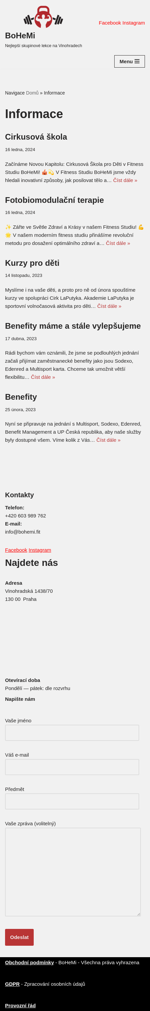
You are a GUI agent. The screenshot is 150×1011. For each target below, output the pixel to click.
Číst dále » (125, 180)
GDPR (12, 984)
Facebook (110, 23)
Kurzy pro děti (32, 262)
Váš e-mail (72, 761)
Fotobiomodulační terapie (54, 200)
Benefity (21, 396)
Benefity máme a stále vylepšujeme (73, 325)
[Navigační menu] (129, 61)
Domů (32, 93)
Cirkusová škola (36, 136)
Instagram (133, 23)
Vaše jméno (72, 726)
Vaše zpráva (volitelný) (73, 869)
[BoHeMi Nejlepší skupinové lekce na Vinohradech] (43, 27)
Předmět (72, 795)
